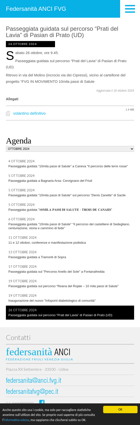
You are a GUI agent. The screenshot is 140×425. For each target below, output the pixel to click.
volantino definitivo (29, 113)
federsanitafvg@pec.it (32, 392)
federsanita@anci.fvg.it (33, 381)
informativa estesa (16, 420)
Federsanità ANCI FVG (36, 8)
